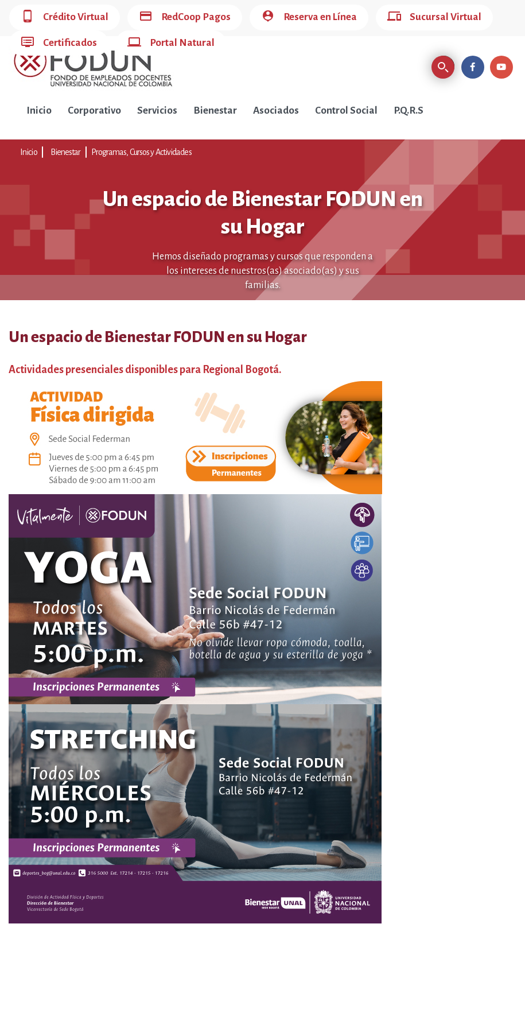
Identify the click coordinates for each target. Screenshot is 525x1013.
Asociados (276, 110)
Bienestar (215, 110)
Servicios (157, 110)
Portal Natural (171, 43)
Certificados (59, 43)
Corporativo (94, 110)
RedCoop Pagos (185, 17)
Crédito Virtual (64, 17)
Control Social (346, 110)
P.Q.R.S (408, 110)
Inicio (39, 110)
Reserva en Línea (309, 17)
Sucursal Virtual (434, 17)
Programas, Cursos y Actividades (141, 152)
